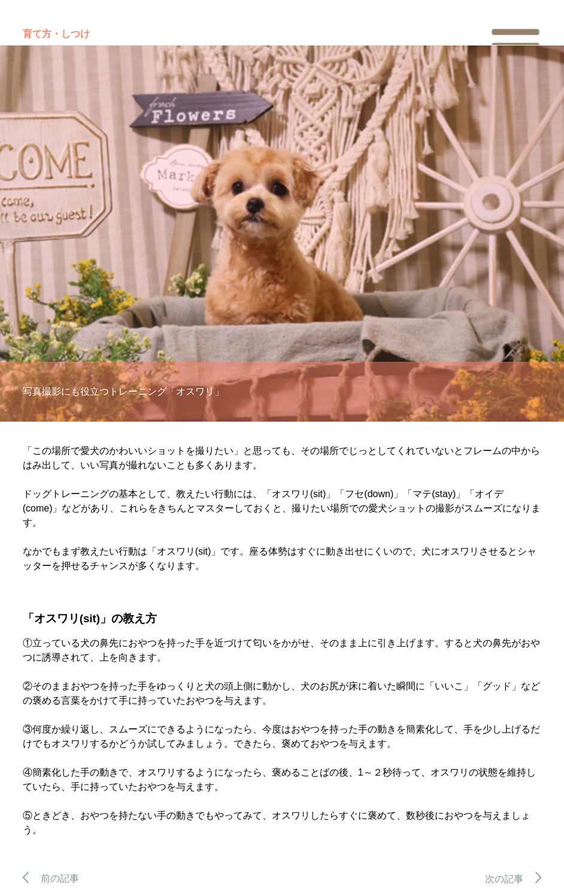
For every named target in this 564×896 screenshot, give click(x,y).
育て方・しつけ (56, 34)
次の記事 (513, 879)
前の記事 (51, 878)
